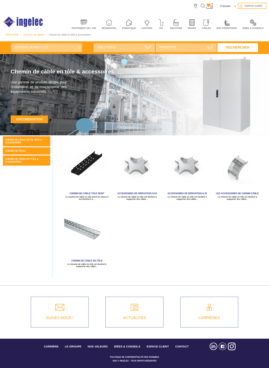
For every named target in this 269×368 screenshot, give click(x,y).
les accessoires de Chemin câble (237, 193)
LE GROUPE (73, 346)
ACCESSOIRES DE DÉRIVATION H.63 (137, 193)
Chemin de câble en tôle (87, 260)
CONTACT (182, 346)
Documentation (29, 119)
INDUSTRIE (12, 34)
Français (225, 5)
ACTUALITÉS (134, 318)
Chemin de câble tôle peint (86, 193)
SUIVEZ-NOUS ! (60, 318)
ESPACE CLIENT (158, 346)
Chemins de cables (33, 34)
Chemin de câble (15, 151)
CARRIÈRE (51, 346)
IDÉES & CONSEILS (253, 28)
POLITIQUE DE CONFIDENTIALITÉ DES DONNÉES (134, 357)
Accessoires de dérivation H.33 (187, 193)
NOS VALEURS (98, 346)
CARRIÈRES (209, 318)
